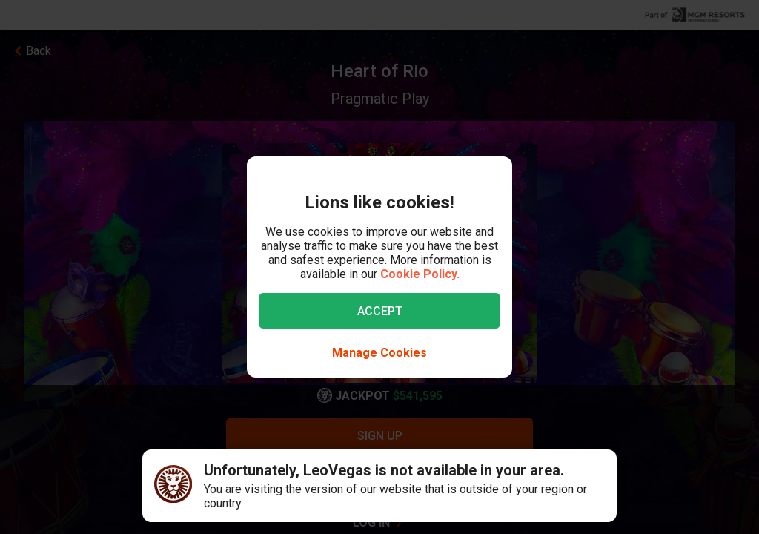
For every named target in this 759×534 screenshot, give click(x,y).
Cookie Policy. (420, 274)
